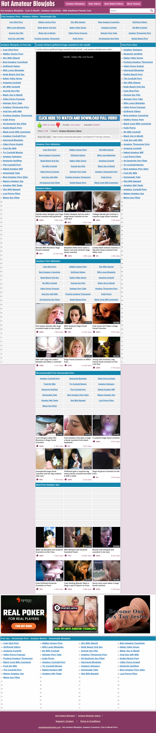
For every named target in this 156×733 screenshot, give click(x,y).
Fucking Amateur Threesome (47, 39)
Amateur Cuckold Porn (14, 136)
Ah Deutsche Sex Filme (109, 39)
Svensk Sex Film (16, 33)
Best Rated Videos (114, 4)
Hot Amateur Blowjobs (65, 716)
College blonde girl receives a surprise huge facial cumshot (105, 215)
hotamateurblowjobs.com (50, 727)
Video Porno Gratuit (13, 144)
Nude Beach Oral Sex (47, 28)
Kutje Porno (78, 39)
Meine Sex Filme (11, 197)
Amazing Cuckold (109, 28)
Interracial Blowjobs (13, 140)
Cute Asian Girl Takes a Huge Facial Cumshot (105, 327)
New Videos (95, 4)
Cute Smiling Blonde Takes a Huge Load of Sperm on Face (76, 584)
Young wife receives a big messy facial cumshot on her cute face (105, 362)
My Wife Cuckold (140, 28)
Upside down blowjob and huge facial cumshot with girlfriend (49, 215)
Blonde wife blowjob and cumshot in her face (103, 551)
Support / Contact (64, 721)
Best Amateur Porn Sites (15, 177)
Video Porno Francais (78, 33)
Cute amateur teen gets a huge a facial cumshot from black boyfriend (77, 440)
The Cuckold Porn (12, 165)
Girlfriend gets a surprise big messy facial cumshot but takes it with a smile (78, 473)
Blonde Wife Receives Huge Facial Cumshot (48, 249)
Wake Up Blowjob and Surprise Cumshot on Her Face (49, 551)
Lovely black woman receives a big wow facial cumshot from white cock (106, 250)
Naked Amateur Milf (13, 169)
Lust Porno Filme (11, 193)
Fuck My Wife (9, 148)
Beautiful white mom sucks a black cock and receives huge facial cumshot (77, 250)
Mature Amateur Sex (13, 181)
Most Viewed (133, 4)
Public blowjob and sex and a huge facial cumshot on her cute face (77, 216)
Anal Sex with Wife (16, 39)
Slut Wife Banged (11, 189)
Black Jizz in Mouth (47, 33)
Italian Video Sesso (78, 28)
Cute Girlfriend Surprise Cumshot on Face (46, 584)
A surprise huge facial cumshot (106, 438)
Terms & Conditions (90, 721)
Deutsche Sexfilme (12, 160)
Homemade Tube (11, 173)
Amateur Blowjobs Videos (70, 131)
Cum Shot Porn (16, 22)
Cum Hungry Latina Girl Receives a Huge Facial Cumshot (46, 440)
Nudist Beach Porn (140, 39)
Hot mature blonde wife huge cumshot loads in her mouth (48, 327)
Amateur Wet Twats (13, 185)
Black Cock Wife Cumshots (16, 132)
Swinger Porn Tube (109, 33)
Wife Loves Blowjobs (16, 28)
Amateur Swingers (12, 156)
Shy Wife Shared (78, 22)
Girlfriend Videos (139, 22)
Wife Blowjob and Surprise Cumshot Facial (75, 551)
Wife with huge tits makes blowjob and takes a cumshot (48, 361)
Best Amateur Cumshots (109, 22)
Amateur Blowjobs (75, 4)
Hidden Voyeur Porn (47, 22)
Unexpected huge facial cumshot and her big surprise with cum (49, 473)
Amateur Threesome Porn (140, 33)
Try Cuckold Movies (13, 152)
